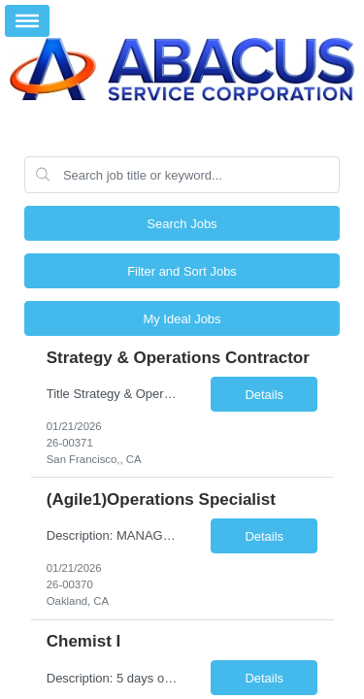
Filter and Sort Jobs (182, 271)
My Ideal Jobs (181, 319)
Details (264, 394)
